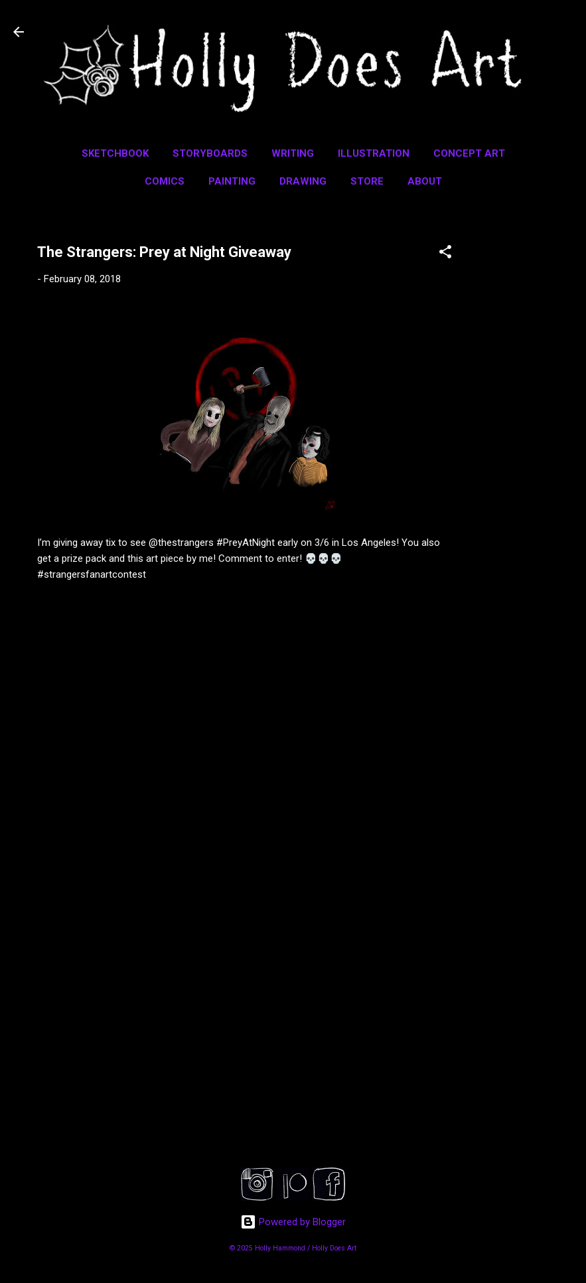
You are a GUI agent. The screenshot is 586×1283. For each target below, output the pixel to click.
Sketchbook (115, 153)
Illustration (373, 153)
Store (367, 181)
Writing (292, 153)
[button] (445, 254)
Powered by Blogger (293, 1222)
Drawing (303, 181)
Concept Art (469, 153)
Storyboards (210, 153)
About (424, 181)
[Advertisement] (532, 423)
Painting (232, 181)
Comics (164, 181)
